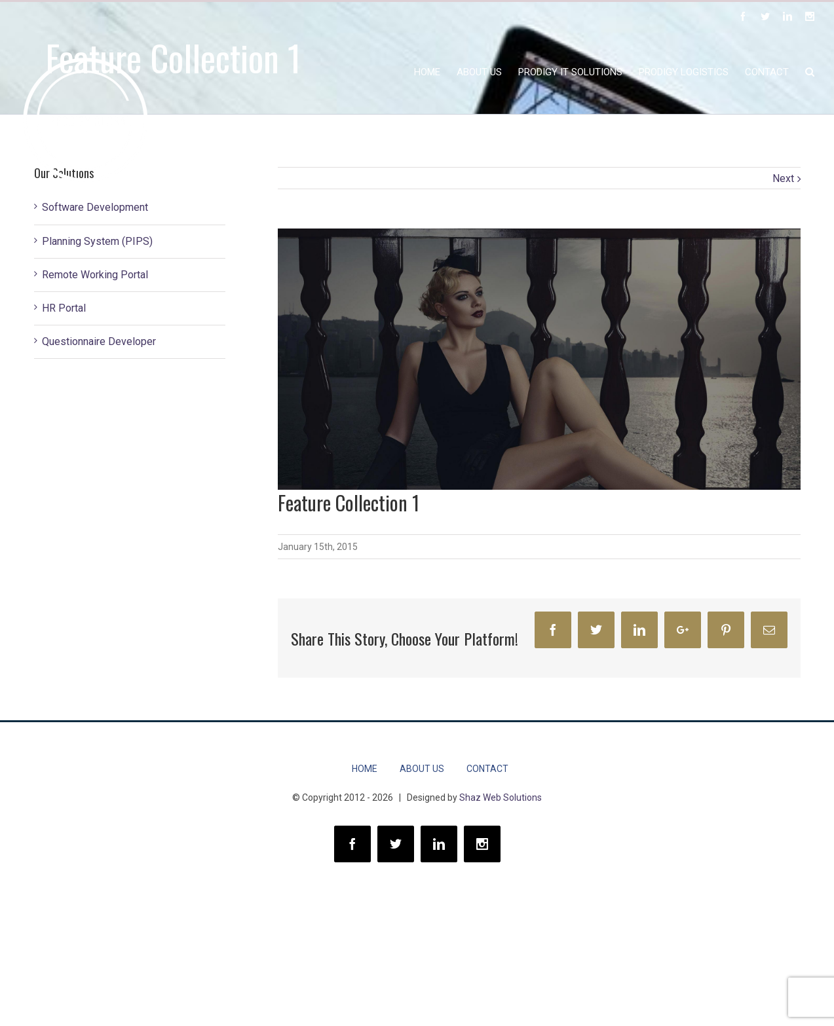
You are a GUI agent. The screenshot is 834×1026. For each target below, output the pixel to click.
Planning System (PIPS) (97, 241)
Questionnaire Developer (99, 341)
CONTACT (487, 768)
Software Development (95, 207)
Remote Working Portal (95, 274)
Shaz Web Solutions (500, 797)
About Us (422, 768)
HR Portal (64, 308)
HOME (364, 768)
